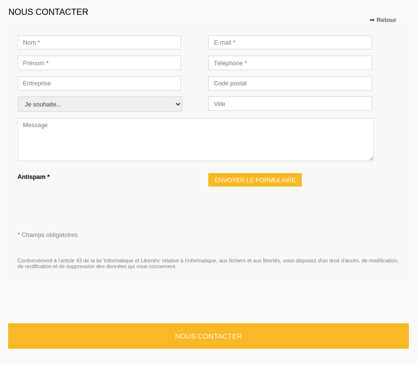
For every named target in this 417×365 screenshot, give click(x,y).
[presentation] (91, 199)
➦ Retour (382, 20)
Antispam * (34, 176)
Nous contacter (208, 336)
